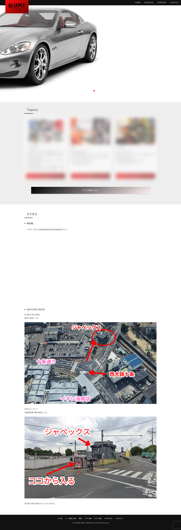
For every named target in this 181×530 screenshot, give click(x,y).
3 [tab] (94, 91)
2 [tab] (90, 91)
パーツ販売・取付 (70, 518)
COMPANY (161, 2)
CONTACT (174, 2)
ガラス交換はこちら (90, 190)
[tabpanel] (90, 46)
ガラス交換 (97, 518)
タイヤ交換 (88, 518)
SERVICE (150, 2)
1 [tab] (86, 91)
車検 (80, 518)
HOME (137, 2)
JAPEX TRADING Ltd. (88, 522)
